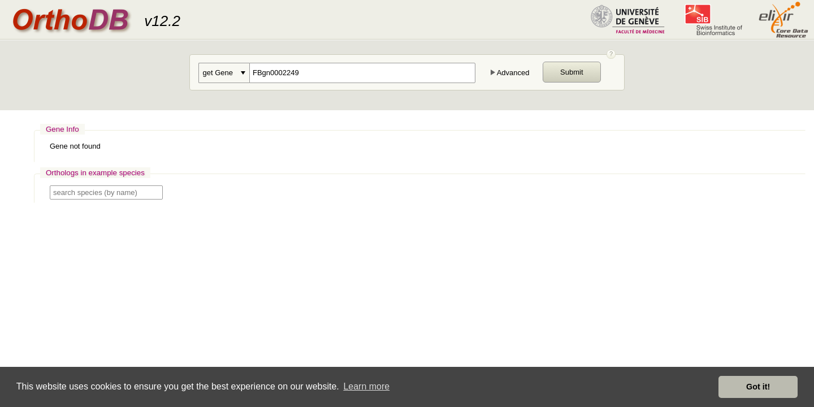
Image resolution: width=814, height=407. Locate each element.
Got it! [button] (758, 386)
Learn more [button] (366, 386)
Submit (571, 72)
